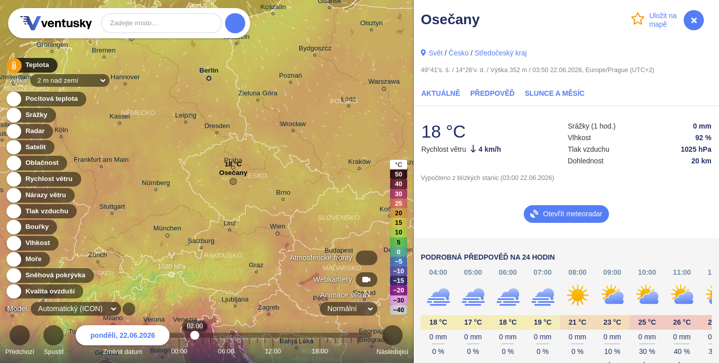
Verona (154, 321)
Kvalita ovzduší (44, 291)
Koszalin (273, 8)
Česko (459, 53)
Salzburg (201, 242)
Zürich (97, 256)
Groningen (52, 46)
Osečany (233, 175)
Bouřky (31, 227)
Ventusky (54, 23)
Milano (113, 319)
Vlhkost (32, 243)
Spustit (53, 341)
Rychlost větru (43, 179)
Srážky (30, 115)
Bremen (104, 51)
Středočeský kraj (500, 53)
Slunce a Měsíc (555, 93)
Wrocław (293, 125)
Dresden (217, 127)
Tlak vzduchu (41, 211)
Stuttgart (112, 208)
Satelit (30, 147)
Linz (230, 224)
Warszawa (384, 83)
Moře (28, 259)
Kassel (119, 117)
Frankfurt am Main (101, 161)
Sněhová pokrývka (49, 275)
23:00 (359, 351)
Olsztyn (371, 24)
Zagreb (269, 309)
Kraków (359, 163)
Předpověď (492, 93)
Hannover (125, 78)
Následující (392, 341)
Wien (278, 227)
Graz (256, 266)
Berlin (208, 72)
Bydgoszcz (315, 49)
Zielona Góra (258, 94)
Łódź (348, 100)
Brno (283, 194)
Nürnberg (156, 184)
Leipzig (186, 116)
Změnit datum (123, 341)
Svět (435, 53)
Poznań (290, 77)
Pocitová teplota (46, 99)
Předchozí (19, 341)
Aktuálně (440, 93)
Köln (61, 131)
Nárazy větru (40, 195)
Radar (29, 131)
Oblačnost (36, 163)
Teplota (31, 65)
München (167, 229)
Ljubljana (235, 300)
